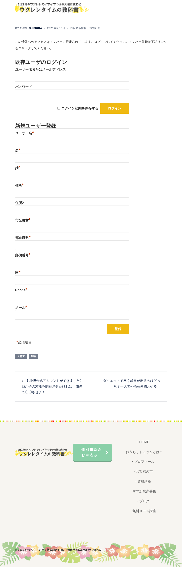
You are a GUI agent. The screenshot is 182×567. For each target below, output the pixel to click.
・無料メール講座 (142, 511)
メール (21, 307)
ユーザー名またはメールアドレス (40, 69)
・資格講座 (142, 481)
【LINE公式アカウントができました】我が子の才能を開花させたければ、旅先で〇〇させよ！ (52, 386)
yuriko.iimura (31, 28)
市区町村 (23, 220)
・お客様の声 (142, 471)
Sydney (96, 549)
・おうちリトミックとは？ (142, 452)
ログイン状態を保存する (79, 108)
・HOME (142, 442)
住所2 (19, 203)
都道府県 (23, 238)
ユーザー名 (24, 133)
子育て (21, 356)
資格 (33, 356)
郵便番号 (23, 255)
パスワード (23, 87)
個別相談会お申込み (91, 452)
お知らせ (94, 28)
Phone (21, 290)
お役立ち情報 (78, 28)
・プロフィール (142, 461)
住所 (19, 185)
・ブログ (142, 501)
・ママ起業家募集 (142, 491)
